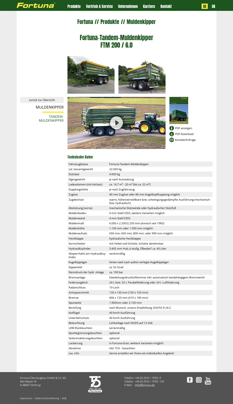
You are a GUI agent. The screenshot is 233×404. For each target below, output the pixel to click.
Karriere (149, 6)
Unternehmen (128, 6)
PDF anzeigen (183, 128)
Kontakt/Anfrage (185, 139)
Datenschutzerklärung (47, 398)
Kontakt (166, 6)
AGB (64, 398)
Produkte (74, 6)
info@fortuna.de (145, 385)
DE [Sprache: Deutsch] (204, 6)
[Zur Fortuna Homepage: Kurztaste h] (42, 5)
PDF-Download (184, 134)
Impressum (26, 398)
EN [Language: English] (213, 6)
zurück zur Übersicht (42, 100)
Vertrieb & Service (99, 6)
